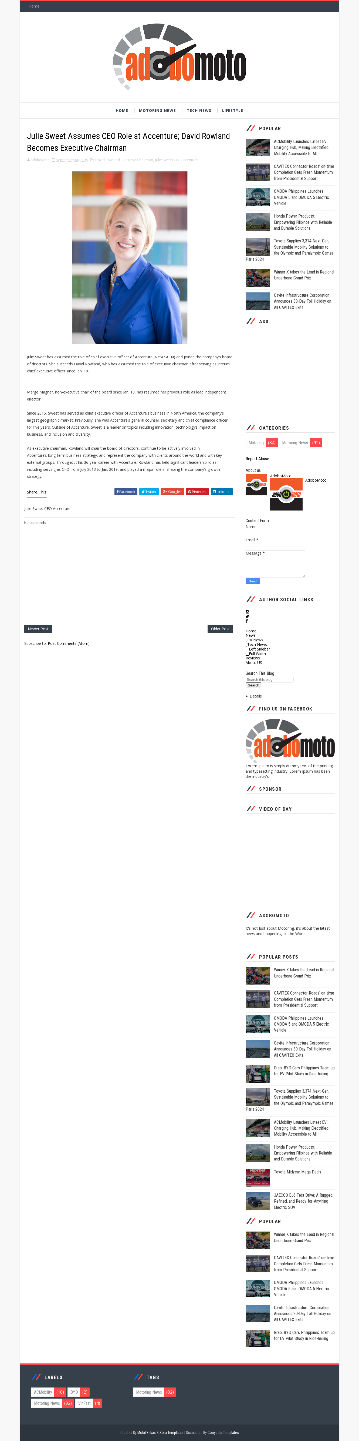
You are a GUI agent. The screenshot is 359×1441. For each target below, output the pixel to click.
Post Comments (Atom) (69, 643)
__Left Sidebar (258, 649)
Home (34, 6)
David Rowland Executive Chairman (124, 159)
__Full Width (256, 653)
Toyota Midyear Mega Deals (297, 1172)
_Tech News (256, 644)
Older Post (220, 628)
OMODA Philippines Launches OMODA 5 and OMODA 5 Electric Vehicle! (301, 197)
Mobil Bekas (147, 1432)
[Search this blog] (269, 679)
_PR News (254, 639)
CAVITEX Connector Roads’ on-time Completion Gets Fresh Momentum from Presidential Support (304, 172)
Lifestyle (232, 110)
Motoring (256, 442)
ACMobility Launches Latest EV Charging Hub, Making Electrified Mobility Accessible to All (301, 147)
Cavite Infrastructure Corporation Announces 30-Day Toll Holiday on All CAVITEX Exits (302, 301)
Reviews (253, 658)
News (251, 635)
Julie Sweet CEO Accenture (176, 159)
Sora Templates (172, 1432)
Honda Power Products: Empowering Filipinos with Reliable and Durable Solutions (303, 222)
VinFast (84, 1403)
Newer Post (38, 628)
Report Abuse (257, 458)
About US (254, 662)
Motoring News (157, 110)
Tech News (199, 110)
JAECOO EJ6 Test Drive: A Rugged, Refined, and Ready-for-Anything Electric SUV (303, 1201)
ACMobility (43, 1392)
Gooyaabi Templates (223, 1432)
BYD (74, 1392)
